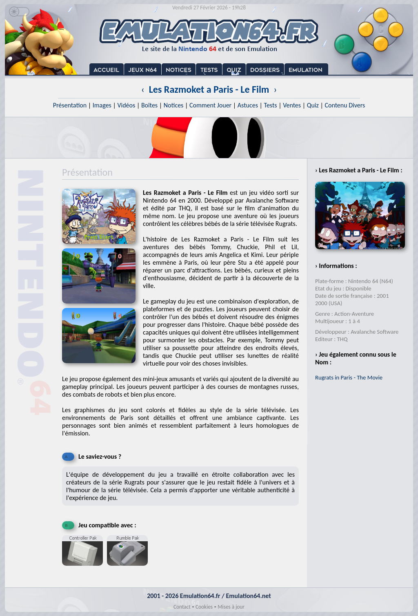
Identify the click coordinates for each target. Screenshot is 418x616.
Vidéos (126, 105)
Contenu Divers (345, 105)
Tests (270, 105)
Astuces (248, 105)
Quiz (313, 105)
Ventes (292, 105)
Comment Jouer (210, 105)
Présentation (70, 105)
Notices (174, 105)
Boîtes (149, 105)
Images (102, 105)
